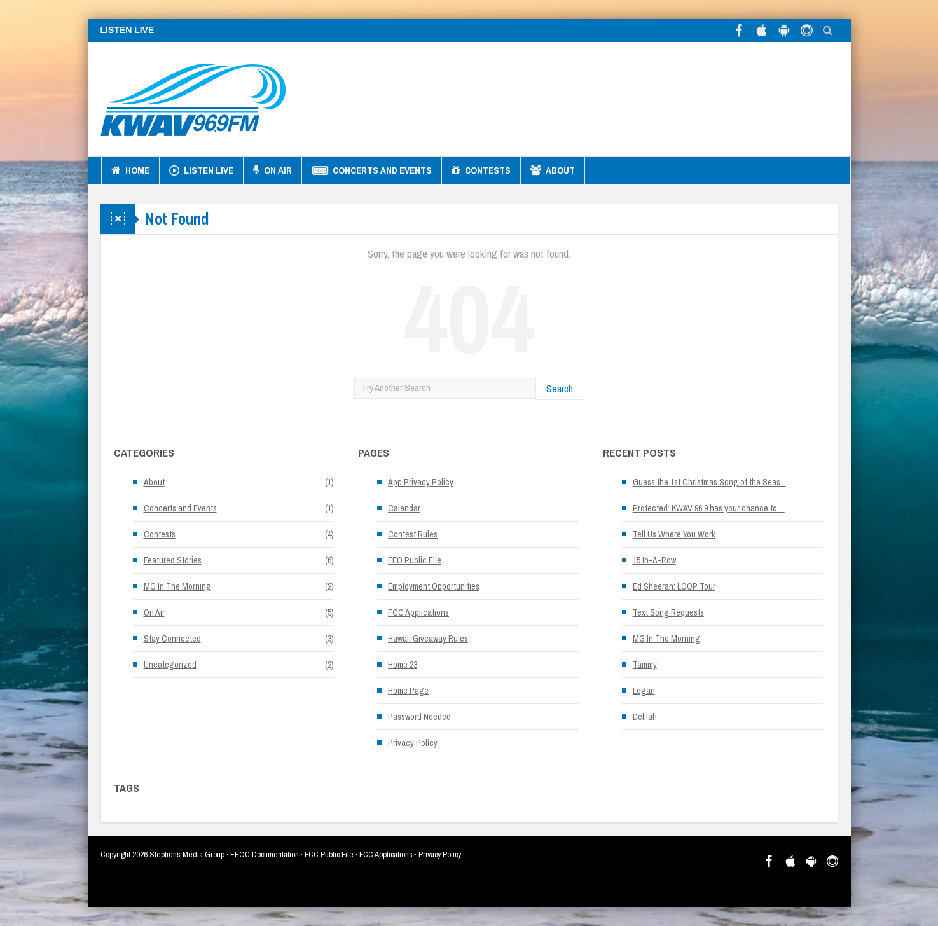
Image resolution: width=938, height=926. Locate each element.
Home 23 (402, 664)
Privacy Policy (413, 743)
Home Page (408, 690)
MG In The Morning (177, 586)
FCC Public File (329, 854)
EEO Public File (414, 560)
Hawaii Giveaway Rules (428, 638)
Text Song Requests (668, 612)
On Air (272, 170)
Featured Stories (173, 560)
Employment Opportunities (433, 586)
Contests (481, 170)
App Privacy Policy (420, 482)
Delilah (645, 716)
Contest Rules (413, 534)
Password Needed (419, 716)
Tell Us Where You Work (674, 534)
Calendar (404, 508)
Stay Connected (172, 638)
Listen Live (201, 170)
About (552, 170)
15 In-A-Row (654, 560)
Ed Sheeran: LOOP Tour (674, 586)
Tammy (645, 664)
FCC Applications (418, 612)
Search (559, 388)
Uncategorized (170, 664)
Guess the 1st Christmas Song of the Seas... (709, 482)
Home (130, 170)
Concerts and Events (372, 170)
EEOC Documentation (264, 854)
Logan (644, 690)
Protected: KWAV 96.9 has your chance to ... (709, 508)
